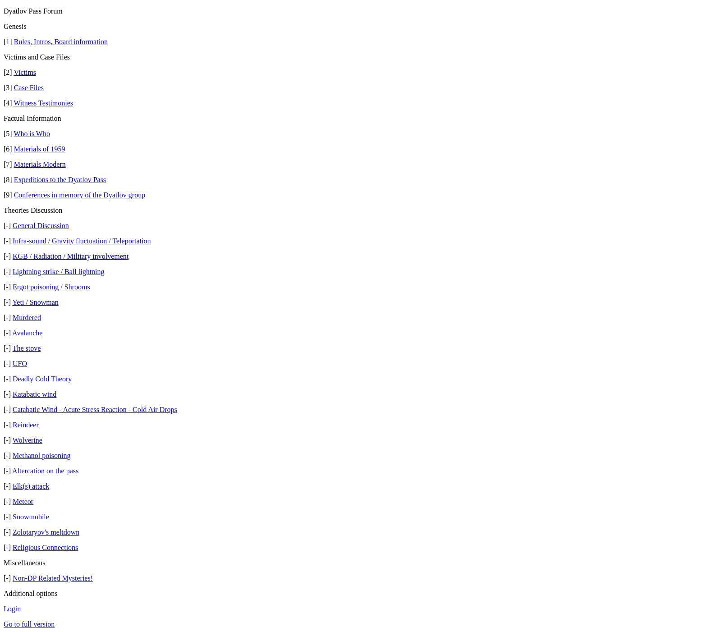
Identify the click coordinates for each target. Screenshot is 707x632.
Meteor (23, 501)
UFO (20, 363)
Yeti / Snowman (35, 302)
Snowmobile (31, 517)
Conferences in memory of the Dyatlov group (79, 195)
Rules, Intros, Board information (61, 42)
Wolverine (27, 440)
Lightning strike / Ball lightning (59, 271)
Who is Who (32, 133)
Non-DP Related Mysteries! (53, 578)
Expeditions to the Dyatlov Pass (60, 179)
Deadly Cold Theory (42, 379)
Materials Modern (40, 164)
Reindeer (26, 425)
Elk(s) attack (31, 486)
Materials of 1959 (39, 149)
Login (12, 609)
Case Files (29, 88)
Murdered (27, 317)
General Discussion (41, 225)
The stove (27, 348)
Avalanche (27, 333)
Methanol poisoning (41, 455)
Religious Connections (45, 547)
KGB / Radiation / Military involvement (71, 256)
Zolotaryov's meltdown (46, 532)
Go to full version (29, 624)
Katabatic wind (34, 394)
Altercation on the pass (45, 471)
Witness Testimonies (43, 103)
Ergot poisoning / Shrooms (51, 287)
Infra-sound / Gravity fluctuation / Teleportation (82, 241)
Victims (25, 72)
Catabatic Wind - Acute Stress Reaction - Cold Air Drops (95, 409)
